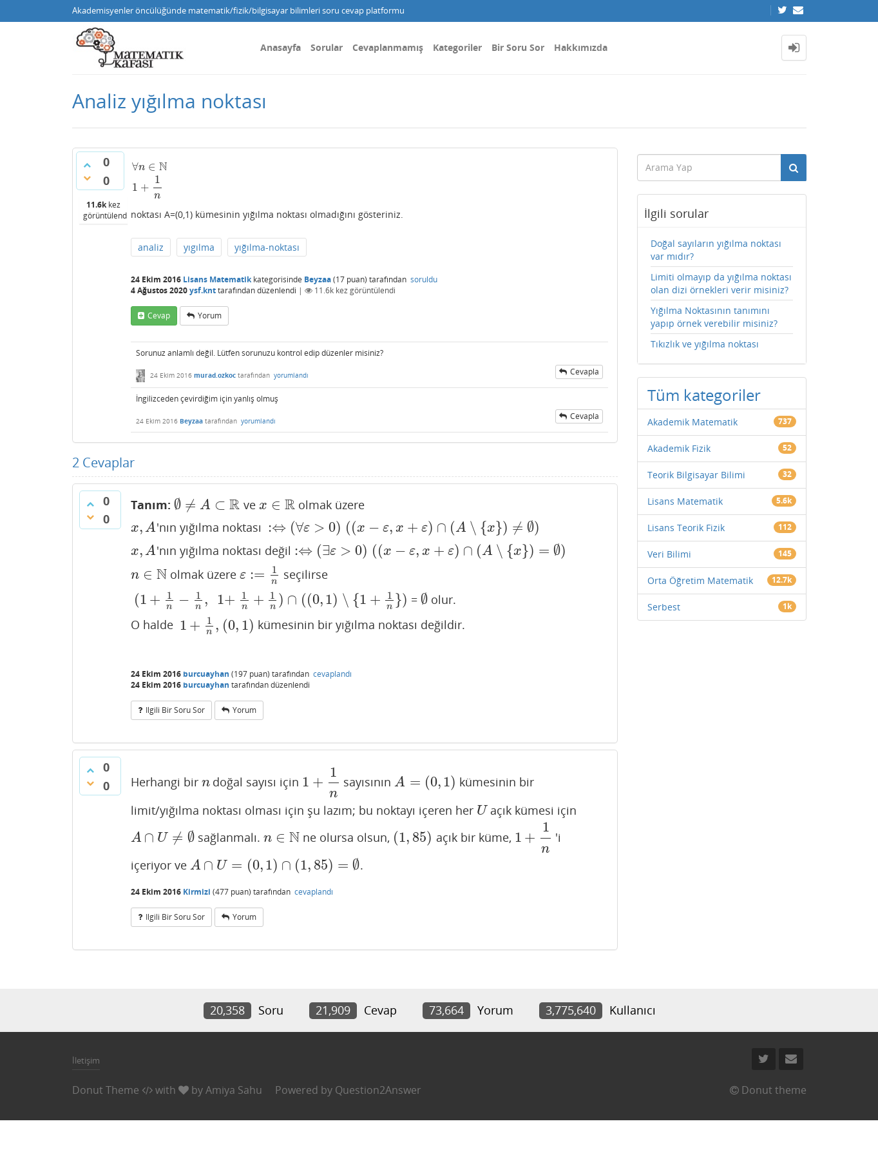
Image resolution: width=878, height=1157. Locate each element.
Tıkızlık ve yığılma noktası (705, 344)
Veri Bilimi (669, 554)
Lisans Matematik (217, 279)
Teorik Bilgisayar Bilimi (696, 475)
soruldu (423, 279)
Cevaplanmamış (387, 47)
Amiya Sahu (233, 1090)
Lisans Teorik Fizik (686, 527)
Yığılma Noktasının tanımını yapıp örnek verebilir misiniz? (714, 316)
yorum (210, 315)
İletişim (86, 1060)
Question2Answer (378, 1090)
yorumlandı (291, 375)
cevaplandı (332, 673)
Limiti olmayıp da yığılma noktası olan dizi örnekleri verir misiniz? (721, 283)
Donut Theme (105, 1090)
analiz (151, 247)
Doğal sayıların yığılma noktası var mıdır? (716, 249)
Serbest (663, 607)
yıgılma (199, 247)
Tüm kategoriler (704, 394)
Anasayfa (280, 47)
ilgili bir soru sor (175, 710)
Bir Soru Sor (517, 47)
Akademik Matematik (692, 422)
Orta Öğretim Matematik (700, 580)
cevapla (584, 371)
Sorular (326, 47)
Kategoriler (457, 47)
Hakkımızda (580, 47)
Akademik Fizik (679, 448)
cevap (159, 315)
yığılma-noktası (267, 247)
